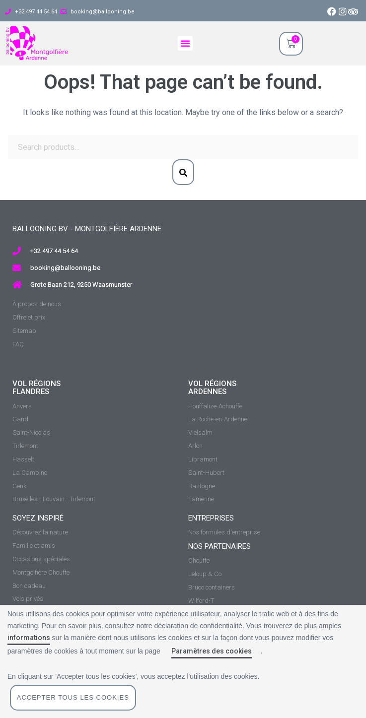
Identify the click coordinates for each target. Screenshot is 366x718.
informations (28, 638)
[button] (185, 43)
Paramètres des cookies (211, 651)
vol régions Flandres (36, 387)
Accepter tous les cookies (73, 697)
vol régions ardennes (212, 387)
